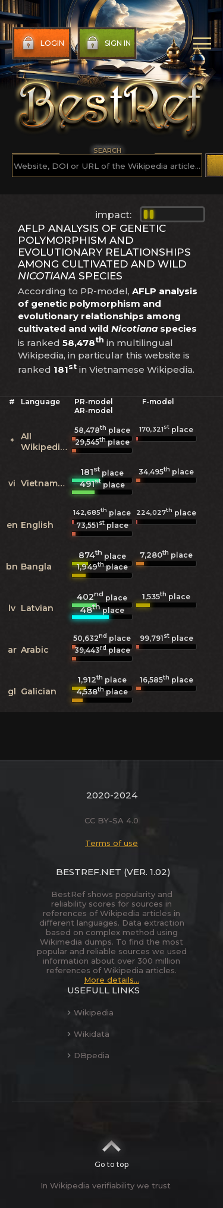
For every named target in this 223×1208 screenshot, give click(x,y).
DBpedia (88, 1055)
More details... (111, 979)
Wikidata (88, 1034)
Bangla (36, 566)
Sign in (107, 43)
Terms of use (111, 843)
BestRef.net (88, 871)
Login (42, 43)
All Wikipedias (45, 441)
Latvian (37, 608)
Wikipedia (90, 1012)
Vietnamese (47, 483)
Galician (38, 691)
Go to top (111, 1150)
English (37, 525)
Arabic (35, 649)
